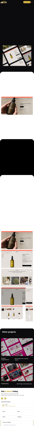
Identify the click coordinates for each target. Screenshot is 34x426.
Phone (4, 416)
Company (19, 416)
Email (18, 411)
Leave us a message (7, 422)
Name (4, 411)
